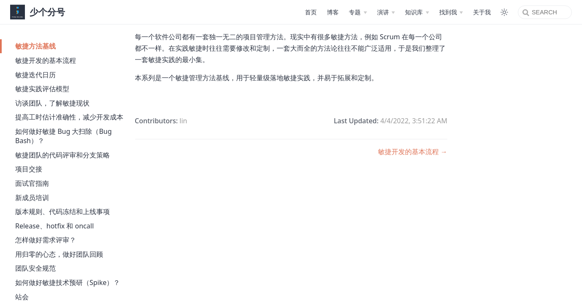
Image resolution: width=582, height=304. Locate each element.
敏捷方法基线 (35, 46)
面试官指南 (32, 183)
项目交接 (28, 169)
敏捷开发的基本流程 (45, 60)
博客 (333, 12)
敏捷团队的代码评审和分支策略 (62, 155)
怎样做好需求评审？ (45, 239)
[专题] (358, 12)
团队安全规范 (35, 268)
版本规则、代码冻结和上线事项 (62, 211)
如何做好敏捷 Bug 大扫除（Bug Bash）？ (63, 136)
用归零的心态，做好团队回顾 (59, 254)
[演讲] (386, 12)
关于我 (482, 12)
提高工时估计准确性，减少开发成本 (69, 117)
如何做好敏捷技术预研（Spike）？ (67, 282)
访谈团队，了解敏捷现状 (52, 103)
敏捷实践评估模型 (42, 88)
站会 (22, 296)
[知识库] (417, 12)
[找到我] (451, 12)
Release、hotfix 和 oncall (54, 226)
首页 (311, 12)
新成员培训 (32, 197)
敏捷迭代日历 (35, 74)
